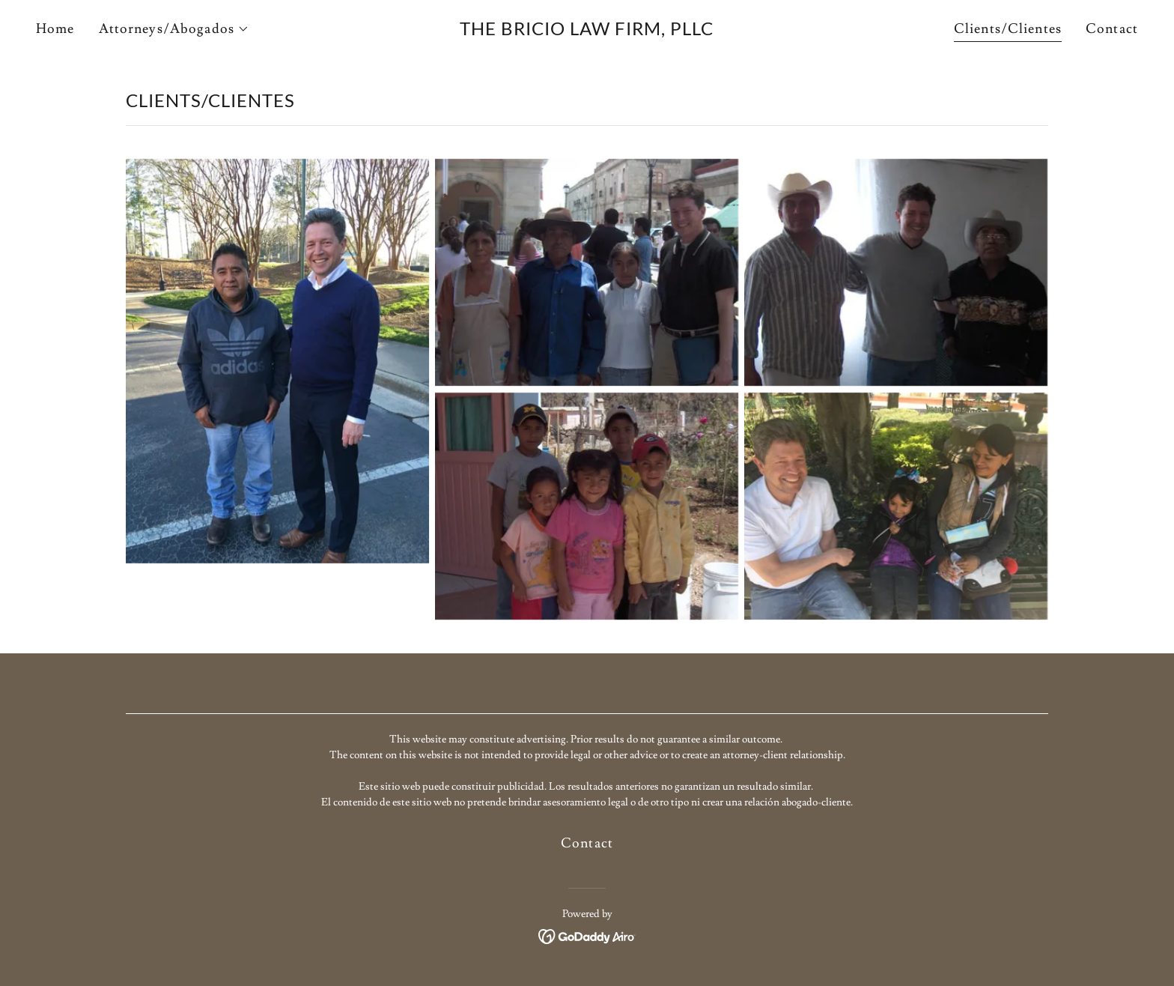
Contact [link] (1112, 28)
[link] (587, 31)
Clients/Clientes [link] (1008, 28)
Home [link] (55, 28)
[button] (174, 29)
